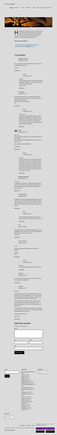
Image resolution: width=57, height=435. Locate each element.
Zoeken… (6, 369)
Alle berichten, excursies (46, 7)
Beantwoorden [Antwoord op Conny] (21, 88)
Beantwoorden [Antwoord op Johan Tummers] (17, 256)
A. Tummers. (21, 91)
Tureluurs (23, 374)
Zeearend (23, 378)
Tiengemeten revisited (25, 393)
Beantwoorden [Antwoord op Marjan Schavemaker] (17, 190)
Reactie (15, 328)
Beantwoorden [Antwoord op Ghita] (17, 149)
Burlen (22, 400)
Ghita (19, 130)
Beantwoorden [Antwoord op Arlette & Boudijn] (17, 208)
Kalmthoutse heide (24, 381)
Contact (38, 7)
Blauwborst (23, 379)
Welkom (11, 7)
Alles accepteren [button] (45, 428)
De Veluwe (23, 404)
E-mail (30, 340)
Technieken (27, 7)
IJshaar (22, 396)
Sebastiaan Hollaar (23, 58)
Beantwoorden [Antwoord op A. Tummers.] (17, 105)
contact (28, 46)
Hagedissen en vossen (25, 382)
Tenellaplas (23, 392)
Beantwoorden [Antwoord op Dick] (17, 237)
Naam (15, 340)
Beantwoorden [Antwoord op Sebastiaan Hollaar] (17, 70)
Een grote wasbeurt (24, 387)
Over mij (22, 7)
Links (34, 7)
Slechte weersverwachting (26, 389)
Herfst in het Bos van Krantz (26, 401)
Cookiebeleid (44, 425)
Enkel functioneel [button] (40, 431)
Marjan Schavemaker (23, 176)
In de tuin (23, 409)
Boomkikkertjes (24, 407)
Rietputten (23, 376)
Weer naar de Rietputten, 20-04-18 (27, 371)
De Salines (23, 406)
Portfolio (16, 7)
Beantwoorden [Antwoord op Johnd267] (17, 282)
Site (15, 345)
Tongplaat (23, 398)
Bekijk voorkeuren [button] (50, 431)
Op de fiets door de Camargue (26, 384)
